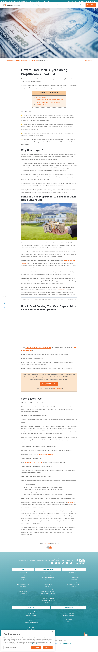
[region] (28, 640)
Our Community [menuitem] (31, 624)
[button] (24, 5)
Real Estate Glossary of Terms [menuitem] (31, 618)
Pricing (37, 5)
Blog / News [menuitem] (23, 579)
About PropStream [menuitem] (68, 607)
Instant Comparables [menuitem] (48, 582)
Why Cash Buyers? (41, 97)
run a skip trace (61, 290)
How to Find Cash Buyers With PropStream (48, 102)
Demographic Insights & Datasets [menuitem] (48, 595)
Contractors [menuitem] (74, 579)
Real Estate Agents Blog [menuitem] (23, 584)
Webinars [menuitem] (31, 620)
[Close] (52, 631)
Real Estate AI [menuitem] (48, 579)
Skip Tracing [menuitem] (48, 586)
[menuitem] (86, 1)
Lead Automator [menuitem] (48, 584)
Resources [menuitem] (31, 607)
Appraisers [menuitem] (74, 586)
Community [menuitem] (82, 1)
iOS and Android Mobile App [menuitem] (48, 600)
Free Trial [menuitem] (70, 1)
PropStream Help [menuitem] (31, 611)
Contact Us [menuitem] (23, 589)
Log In (82, 5)
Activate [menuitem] (76, 1)
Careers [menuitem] (68, 621)
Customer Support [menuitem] (23, 591)
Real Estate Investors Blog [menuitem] (23, 582)
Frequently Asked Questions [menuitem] (31, 622)
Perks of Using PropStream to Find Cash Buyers (49, 99)
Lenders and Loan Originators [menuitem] (74, 584)
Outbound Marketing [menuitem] (48, 572)
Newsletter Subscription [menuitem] (68, 613)
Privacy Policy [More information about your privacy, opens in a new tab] (35, 643)
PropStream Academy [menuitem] (31, 615)
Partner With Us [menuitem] (23, 593)
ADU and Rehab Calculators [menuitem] (48, 593)
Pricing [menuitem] (23, 575)
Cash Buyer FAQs (40, 104)
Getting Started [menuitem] (23, 572)
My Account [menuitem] (23, 586)
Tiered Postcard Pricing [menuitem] (48, 598)
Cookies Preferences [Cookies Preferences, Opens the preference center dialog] (10, 647)
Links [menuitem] (23, 569)
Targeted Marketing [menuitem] (48, 589)
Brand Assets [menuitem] (68, 619)
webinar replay (57, 388)
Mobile (42, 5)
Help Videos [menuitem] (31, 627)
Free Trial (90, 5)
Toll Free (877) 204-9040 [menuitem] (42, 1)
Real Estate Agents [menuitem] (73, 575)
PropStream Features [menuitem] (48, 569)
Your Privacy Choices (64, 643)
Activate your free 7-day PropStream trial (38, 347)
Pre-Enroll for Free (49, 384)
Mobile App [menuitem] (31, 613)
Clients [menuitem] (74, 569)
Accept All (47, 647)
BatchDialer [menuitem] (48, 602)
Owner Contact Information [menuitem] (48, 591)
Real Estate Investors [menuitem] (74, 572)
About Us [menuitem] (68, 611)
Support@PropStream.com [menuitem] (8, 1)
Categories (88, 60)
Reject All (36, 647)
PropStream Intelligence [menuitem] (48, 577)
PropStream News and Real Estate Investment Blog (22, 60)
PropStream (30, 67)
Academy (47, 5)
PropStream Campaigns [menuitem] (48, 575)
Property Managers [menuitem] (74, 582)
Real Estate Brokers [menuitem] (74, 577)
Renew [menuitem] (23, 577)
